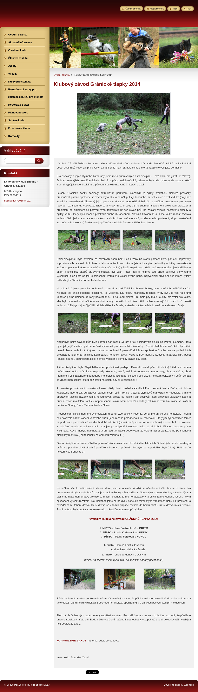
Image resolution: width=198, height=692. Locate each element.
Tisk (189, 8)
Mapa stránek (157, 8)
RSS (175, 8)
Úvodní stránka (62, 75)
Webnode (189, 685)
